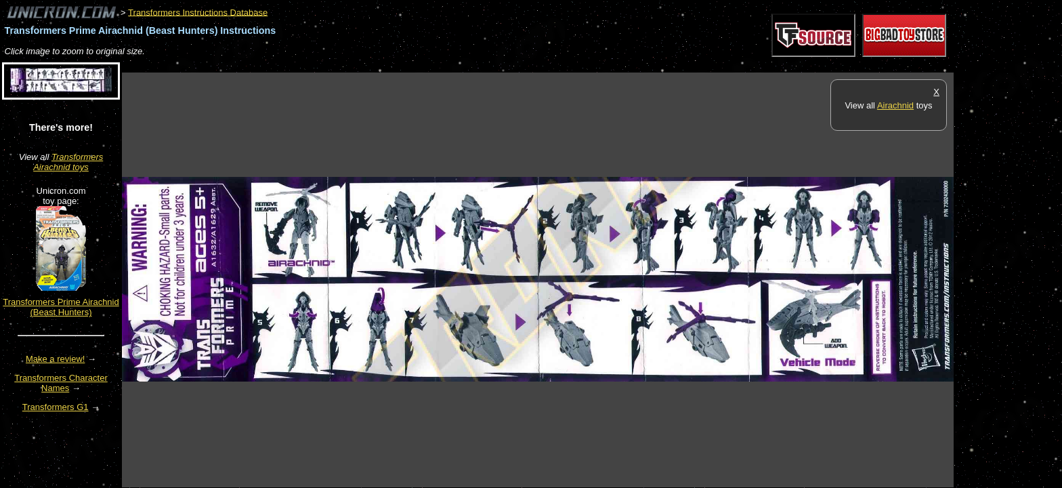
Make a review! (55, 359)
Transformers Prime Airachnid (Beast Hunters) (61, 307)
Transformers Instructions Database (198, 12)
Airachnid (895, 105)
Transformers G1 (55, 407)
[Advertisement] (368, 65)
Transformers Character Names (61, 383)
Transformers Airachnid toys (68, 162)
